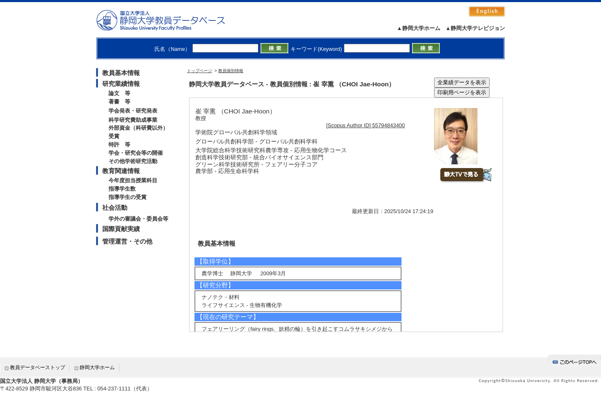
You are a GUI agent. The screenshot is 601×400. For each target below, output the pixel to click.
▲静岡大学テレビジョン (475, 28)
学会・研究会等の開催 (136, 153)
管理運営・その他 (127, 241)
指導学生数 (122, 189)
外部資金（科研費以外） (138, 128)
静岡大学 (169, 20)
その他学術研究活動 (133, 161)
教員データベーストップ (37, 367)
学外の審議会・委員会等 (138, 219)
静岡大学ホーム (97, 367)
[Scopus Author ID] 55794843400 (365, 125)
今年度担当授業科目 (133, 180)
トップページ (199, 70)
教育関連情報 (121, 170)
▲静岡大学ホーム (418, 28)
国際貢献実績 (121, 228)
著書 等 (119, 101)
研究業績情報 (121, 83)
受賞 (114, 136)
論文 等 (119, 93)
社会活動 (114, 207)
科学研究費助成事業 (133, 120)
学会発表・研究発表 (133, 111)
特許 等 (119, 144)
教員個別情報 (230, 70)
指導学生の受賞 (127, 197)
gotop (574, 360)
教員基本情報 (121, 72)
